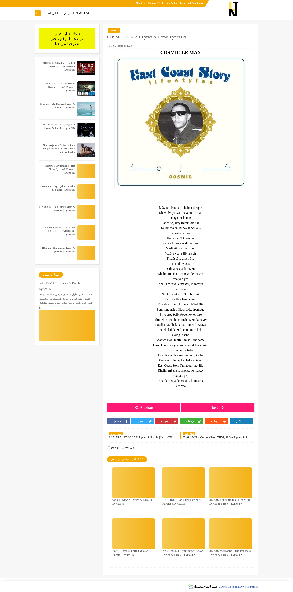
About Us (140, 3)
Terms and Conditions (191, 3)
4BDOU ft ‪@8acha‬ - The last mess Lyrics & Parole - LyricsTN (59, 66)
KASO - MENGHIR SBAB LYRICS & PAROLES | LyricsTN (60, 231)
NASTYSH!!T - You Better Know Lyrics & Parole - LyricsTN (60, 87)
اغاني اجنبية (51, 13)
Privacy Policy (169, 3)
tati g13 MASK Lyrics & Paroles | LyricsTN (61, 286)
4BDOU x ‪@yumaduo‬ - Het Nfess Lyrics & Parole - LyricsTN (59, 169)
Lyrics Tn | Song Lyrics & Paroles (239, 586)
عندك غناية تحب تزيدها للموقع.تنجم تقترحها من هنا (67, 39)
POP (86, 13)
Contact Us (154, 3)
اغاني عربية (67, 13)
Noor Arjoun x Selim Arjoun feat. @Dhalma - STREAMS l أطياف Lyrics (58, 149)
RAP (79, 13)
